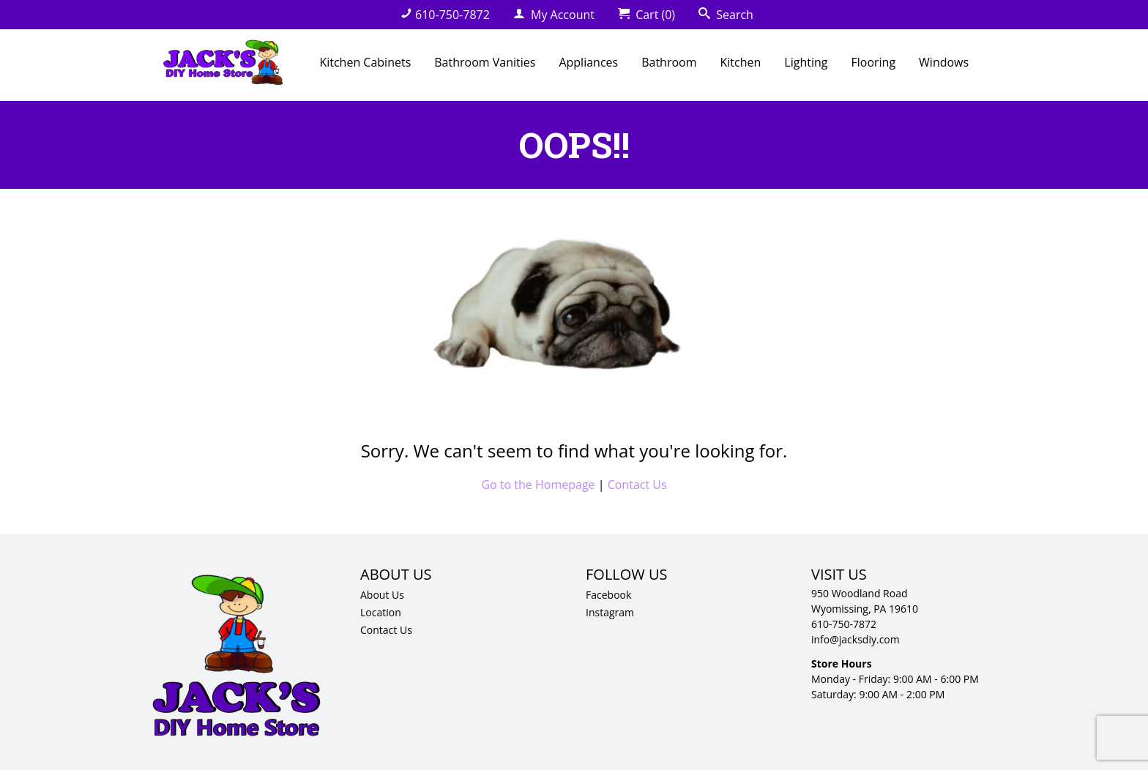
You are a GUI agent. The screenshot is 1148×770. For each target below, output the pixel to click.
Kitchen (740, 62)
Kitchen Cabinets (365, 62)
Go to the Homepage (537, 484)
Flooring (873, 62)
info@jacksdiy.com (855, 639)
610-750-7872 (445, 15)
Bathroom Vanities (484, 62)
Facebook (608, 595)
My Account (553, 15)
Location (380, 612)
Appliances (588, 62)
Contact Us (637, 484)
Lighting (805, 62)
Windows (944, 62)
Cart (646, 15)
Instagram (610, 612)
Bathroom (668, 62)
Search (725, 15)
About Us (382, 595)
